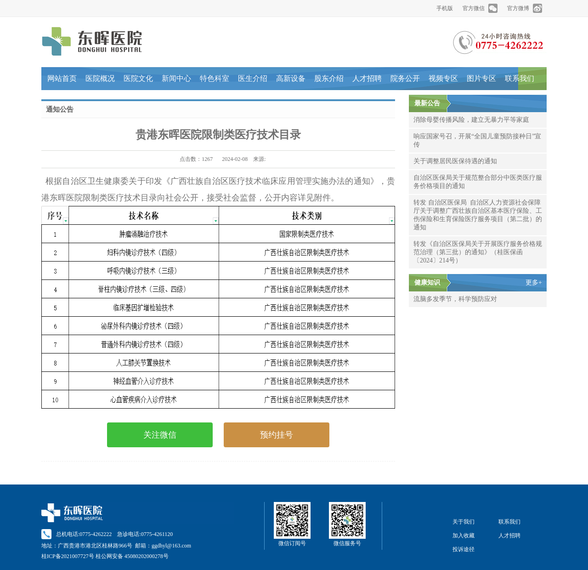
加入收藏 (463, 535)
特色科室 (214, 78)
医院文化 (138, 78)
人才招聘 (367, 78)
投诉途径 (463, 549)
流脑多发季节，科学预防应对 (455, 299)
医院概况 (100, 78)
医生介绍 (252, 78)
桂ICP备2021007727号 (67, 556)
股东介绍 (329, 78)
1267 (207, 159)
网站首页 (62, 78)
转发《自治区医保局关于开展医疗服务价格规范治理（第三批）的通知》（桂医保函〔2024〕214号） (477, 252)
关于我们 (463, 522)
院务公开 (405, 78)
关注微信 (159, 434)
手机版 (444, 8)
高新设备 (290, 78)
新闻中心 (176, 78)
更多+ (534, 282)
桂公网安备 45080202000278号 (132, 556)
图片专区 (481, 78)
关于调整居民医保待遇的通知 (455, 161)
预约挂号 (276, 434)
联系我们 (519, 78)
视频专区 (443, 78)
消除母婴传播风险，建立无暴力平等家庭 (471, 119)
